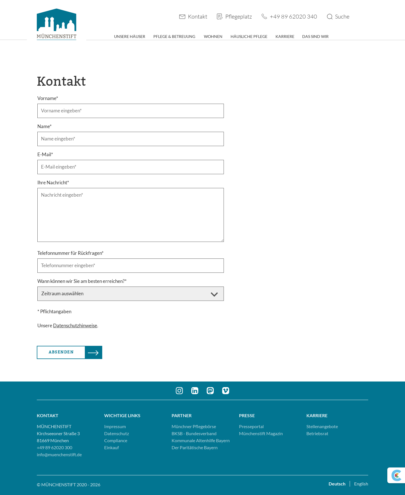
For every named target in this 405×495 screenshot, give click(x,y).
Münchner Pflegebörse (194, 426)
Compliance (115, 440)
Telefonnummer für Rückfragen (70, 253)
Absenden (61, 352)
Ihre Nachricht (53, 182)
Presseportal (251, 426)
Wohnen (213, 36)
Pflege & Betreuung (174, 36)
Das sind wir (315, 36)
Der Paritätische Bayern (195, 447)
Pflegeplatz (238, 16)
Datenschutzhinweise (75, 325)
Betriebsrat (317, 433)
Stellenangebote (322, 426)
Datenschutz (116, 433)
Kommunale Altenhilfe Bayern (201, 440)
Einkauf (111, 447)
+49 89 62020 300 (54, 447)
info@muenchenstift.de (59, 454)
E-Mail (45, 154)
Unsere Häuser (129, 36)
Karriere (285, 36)
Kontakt (197, 16)
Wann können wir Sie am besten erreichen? (82, 281)
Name (44, 126)
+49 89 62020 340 (293, 16)
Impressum (115, 426)
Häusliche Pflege (249, 36)
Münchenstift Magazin (261, 433)
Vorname (47, 98)
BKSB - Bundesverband (194, 433)
